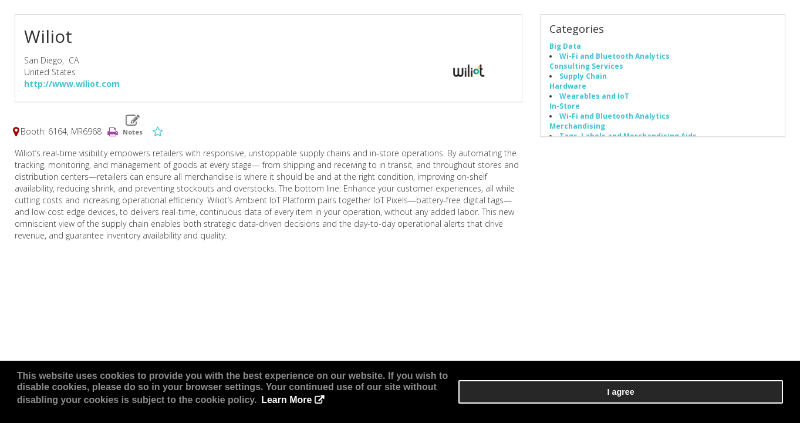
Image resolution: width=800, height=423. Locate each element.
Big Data (565, 49)
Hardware (567, 89)
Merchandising (577, 129)
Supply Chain (583, 79)
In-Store (564, 109)
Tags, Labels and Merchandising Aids (628, 139)
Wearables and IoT (594, 99)
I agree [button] (747, 400)
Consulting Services (586, 69)
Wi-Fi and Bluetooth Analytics (614, 59)
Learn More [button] (460, 405)
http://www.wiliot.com (72, 87)
